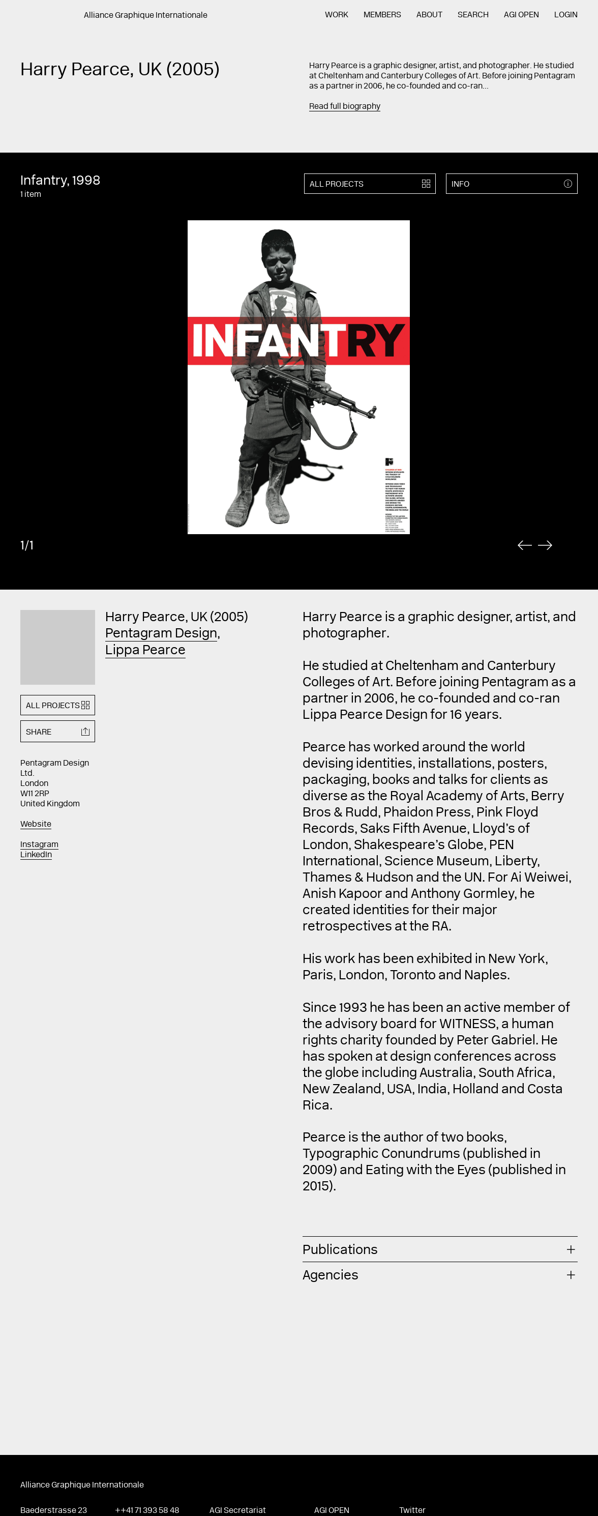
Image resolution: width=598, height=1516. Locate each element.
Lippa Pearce (145, 651)
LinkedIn (36, 855)
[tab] (440, 1249)
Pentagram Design (161, 634)
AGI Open (521, 15)
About (429, 15)
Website (35, 825)
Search (473, 15)
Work (336, 15)
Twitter (412, 1511)
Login (566, 15)
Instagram (39, 845)
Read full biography (344, 107)
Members (382, 15)
